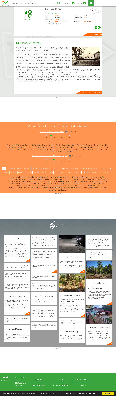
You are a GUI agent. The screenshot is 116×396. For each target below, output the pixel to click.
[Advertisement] (58, 110)
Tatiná (76, 149)
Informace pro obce (83, 379)
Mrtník (105, 147)
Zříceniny (12, 172)
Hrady (111, 168)
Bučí (15, 145)
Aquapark (26, 168)
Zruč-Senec (69, 151)
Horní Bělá (104, 145)
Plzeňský (57, 16)
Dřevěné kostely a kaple (25, 172)
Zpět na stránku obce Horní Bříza (92, 93)
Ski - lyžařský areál (45, 168)
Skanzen (55, 168)
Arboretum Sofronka (70, 177)
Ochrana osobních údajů (61, 385)
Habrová (97, 145)
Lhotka (79, 147)
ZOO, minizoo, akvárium (14, 168)
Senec (49, 149)
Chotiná (51, 145)
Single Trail (78, 172)
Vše (4, 168)
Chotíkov (44, 145)
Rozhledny (104, 168)
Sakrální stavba (108, 172)
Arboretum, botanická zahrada (89, 168)
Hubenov (18, 147)
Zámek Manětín (75, 188)
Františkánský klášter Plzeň (22, 183)
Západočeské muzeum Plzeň (43, 183)
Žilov (57, 151)
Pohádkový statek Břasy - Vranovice (50, 186)
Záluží (45, 151)
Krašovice (46, 147)
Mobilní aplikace (39, 385)
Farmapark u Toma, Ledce (21, 177)
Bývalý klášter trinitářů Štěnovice (94, 188)
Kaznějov (31, 147)
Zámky (5, 172)
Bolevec (9, 145)
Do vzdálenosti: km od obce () (50, 156)
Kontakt (83, 385)
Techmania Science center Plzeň (76, 183)
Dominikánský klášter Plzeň (27, 186)
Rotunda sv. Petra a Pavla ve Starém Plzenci (24, 188)
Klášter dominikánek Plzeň (98, 181)
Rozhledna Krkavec (39, 177)
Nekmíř (11, 149)
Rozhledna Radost (57, 179)
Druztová (89, 145)
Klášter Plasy (59, 183)
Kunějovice (61, 147)
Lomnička (86, 147)
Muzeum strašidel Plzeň (16, 181)
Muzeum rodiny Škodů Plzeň (36, 181)
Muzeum (86, 172)
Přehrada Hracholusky (90, 186)
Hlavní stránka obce (96, 34)
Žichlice (51, 151)
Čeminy (27, 145)
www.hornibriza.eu (88, 21)
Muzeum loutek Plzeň (79, 181)
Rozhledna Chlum (80, 179)
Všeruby (104, 149)
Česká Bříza (36, 145)
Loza (93, 147)
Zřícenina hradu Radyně (58, 190)
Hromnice (10, 147)
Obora (24, 149)
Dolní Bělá (71, 145)
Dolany (64, 145)
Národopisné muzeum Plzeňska (59, 181)
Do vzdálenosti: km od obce (52, 132)
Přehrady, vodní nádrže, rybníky (69, 168)
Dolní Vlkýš (80, 145)
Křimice (53, 147)
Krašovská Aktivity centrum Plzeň (91, 177)
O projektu (39, 379)
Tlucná (82, 149)
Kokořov (38, 147)
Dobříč (58, 145)
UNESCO (34, 168)
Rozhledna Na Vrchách (72, 186)
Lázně (51, 172)
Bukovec (21, 145)
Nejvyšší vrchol (60, 172)
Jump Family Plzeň (96, 183)
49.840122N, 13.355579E (61, 21)
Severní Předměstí (59, 149)
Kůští (68, 147)
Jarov (25, 147)
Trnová (97, 149)
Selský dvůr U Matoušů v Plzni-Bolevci (22, 179)
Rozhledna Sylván (43, 179)
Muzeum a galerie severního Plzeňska (55, 188)
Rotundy (37, 172)
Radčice (36, 149)
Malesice (99, 147)
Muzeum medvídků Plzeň (97, 179)
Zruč (61, 151)
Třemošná (89, 149)
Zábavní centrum (96, 172)
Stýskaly (70, 149)
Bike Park (69, 172)
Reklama (61, 379)
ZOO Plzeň (68, 179)
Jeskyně (44, 172)
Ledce (73, 147)
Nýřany (57, 19)
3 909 (85, 17)
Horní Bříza (54, 9)
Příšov (29, 149)
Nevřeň (17, 149)
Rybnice (42, 149)
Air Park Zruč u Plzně (54, 177)
